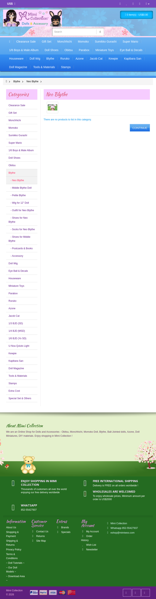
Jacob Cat (96, 58)
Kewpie (113, 58)
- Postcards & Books (21, 248)
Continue (139, 127)
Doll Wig (35, 58)
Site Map (38, 540)
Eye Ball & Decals (131, 50)
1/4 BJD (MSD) (17, 330)
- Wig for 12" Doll (19, 202)
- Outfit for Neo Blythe (21, 210)
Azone (80, 58)
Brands (62, 527)
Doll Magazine (18, 67)
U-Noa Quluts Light (19, 345)
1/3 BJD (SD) (16, 323)
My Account (90, 531)
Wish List (88, 544)
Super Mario (130, 41)
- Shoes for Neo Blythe (18, 219)
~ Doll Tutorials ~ (15, 563)
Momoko (83, 41)
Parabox (84, 50)
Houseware (16, 58)
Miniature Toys (104, 50)
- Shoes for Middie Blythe (19, 238)
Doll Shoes (51, 50)
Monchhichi (64, 41)
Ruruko (64, 58)
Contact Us (39, 531)
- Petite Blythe (17, 195)
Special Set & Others (20, 398)
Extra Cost (14, 390)
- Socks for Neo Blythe (22, 229)
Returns (38, 536)
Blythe (50, 58)
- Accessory (16, 256)
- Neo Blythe (16, 180)
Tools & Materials (44, 67)
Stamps (65, 67)
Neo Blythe (33, 81)
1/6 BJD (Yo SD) (17, 338)
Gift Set (46, 41)
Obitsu (68, 50)
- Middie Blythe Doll (20, 187)
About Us (11, 527)
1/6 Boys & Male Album (24, 50)
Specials (63, 532)
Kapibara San (132, 58)
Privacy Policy (13, 549)
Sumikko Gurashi (106, 41)
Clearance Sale (26, 41)
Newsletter (89, 549)
